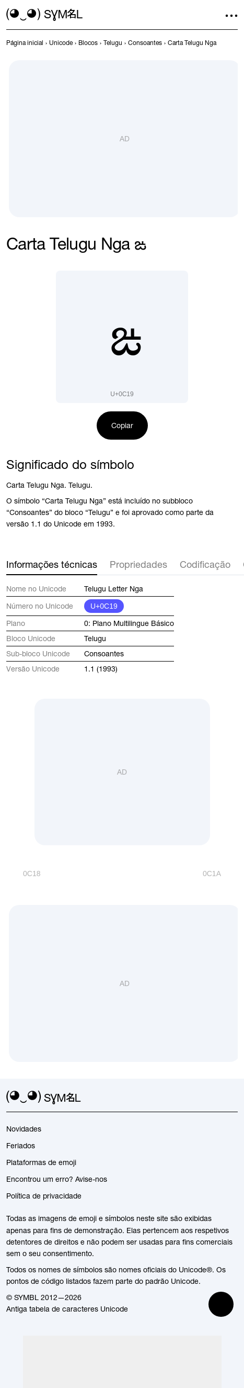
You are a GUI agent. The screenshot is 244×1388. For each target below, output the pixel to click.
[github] (212, 1097)
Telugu (95, 638)
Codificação (205, 564)
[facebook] (231, 1097)
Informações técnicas (51, 564)
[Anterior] (23, 873)
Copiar (122, 425)
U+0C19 (104, 606)
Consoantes (104, 654)
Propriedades (138, 564)
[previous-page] (24, 43)
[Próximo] (220, 873)
